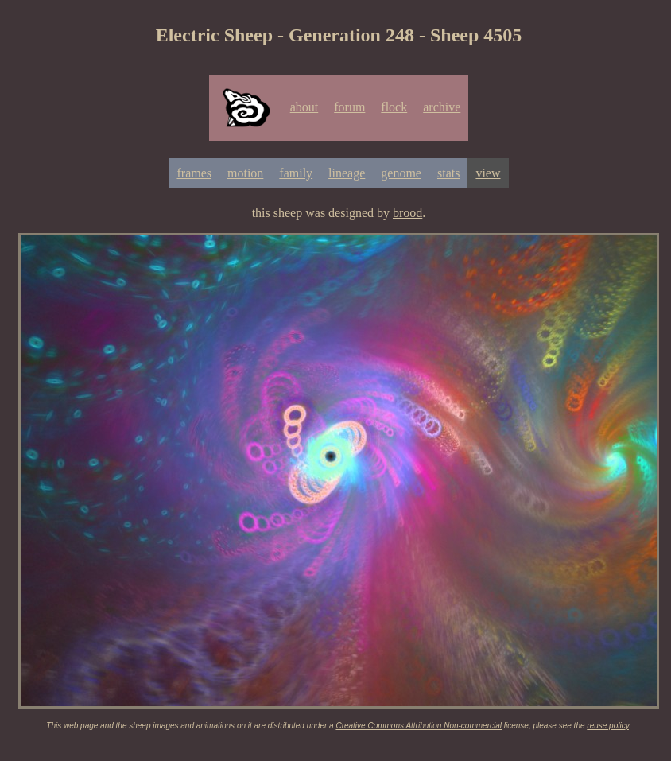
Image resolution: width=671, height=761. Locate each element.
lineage (346, 173)
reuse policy (608, 725)
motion (245, 173)
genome (401, 173)
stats (448, 173)
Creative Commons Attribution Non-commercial (419, 725)
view (487, 173)
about (304, 107)
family (295, 173)
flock (394, 107)
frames (193, 173)
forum (349, 107)
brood (407, 212)
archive (441, 107)
